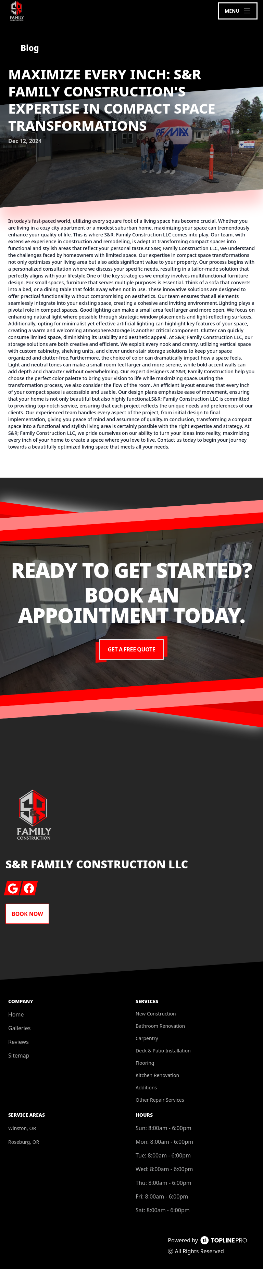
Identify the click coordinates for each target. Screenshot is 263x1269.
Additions (146, 1087)
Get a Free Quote (131, 649)
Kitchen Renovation (157, 1075)
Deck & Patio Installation (163, 1050)
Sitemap (18, 1055)
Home (16, 1014)
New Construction (156, 1013)
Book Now (27, 914)
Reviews (18, 1042)
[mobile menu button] (237, 10)
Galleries (19, 1028)
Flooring (145, 1063)
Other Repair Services (160, 1100)
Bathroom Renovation (160, 1026)
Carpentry (147, 1038)
